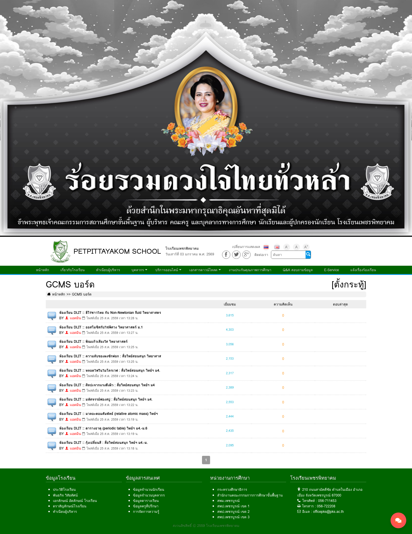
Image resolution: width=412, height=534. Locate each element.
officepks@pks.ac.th (328, 511)
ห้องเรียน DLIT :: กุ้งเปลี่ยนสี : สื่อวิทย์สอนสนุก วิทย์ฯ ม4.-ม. (103, 442)
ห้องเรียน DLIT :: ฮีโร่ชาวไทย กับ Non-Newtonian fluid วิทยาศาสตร (110, 312)
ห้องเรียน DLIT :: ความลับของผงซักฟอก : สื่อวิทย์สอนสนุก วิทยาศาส (110, 356)
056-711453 (327, 500)
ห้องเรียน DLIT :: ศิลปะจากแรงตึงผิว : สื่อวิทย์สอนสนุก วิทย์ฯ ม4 (107, 385)
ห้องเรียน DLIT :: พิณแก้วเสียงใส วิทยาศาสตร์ (93, 341)
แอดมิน (75, 318)
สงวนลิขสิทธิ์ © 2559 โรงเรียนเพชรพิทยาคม (206, 525)
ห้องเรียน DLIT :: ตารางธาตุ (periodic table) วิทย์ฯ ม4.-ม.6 (103, 428)
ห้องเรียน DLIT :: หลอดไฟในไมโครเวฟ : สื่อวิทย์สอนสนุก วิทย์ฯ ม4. (109, 370)
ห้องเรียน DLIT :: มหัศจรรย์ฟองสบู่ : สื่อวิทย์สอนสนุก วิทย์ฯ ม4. (105, 399)
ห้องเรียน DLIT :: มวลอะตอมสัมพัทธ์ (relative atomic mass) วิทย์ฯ (108, 413)
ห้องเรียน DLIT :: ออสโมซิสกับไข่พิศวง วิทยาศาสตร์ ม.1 (101, 327)
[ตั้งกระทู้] (349, 284)
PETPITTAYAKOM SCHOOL (117, 251)
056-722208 (326, 506)
